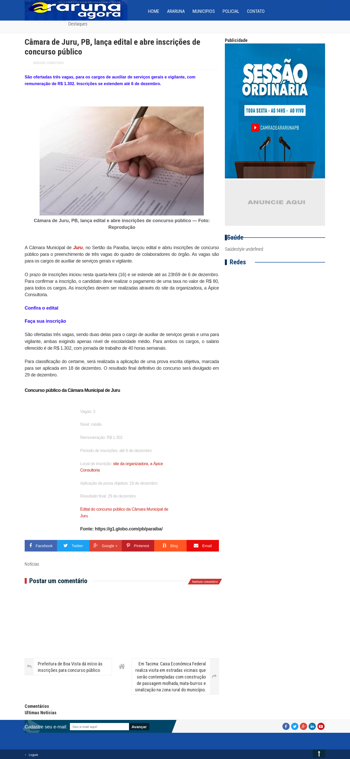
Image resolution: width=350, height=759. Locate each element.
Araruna (176, 11)
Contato (256, 11)
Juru (78, 247)
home (153, 11)
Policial (231, 11)
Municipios (203, 11)
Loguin (33, 755)
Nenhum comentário (48, 63)
